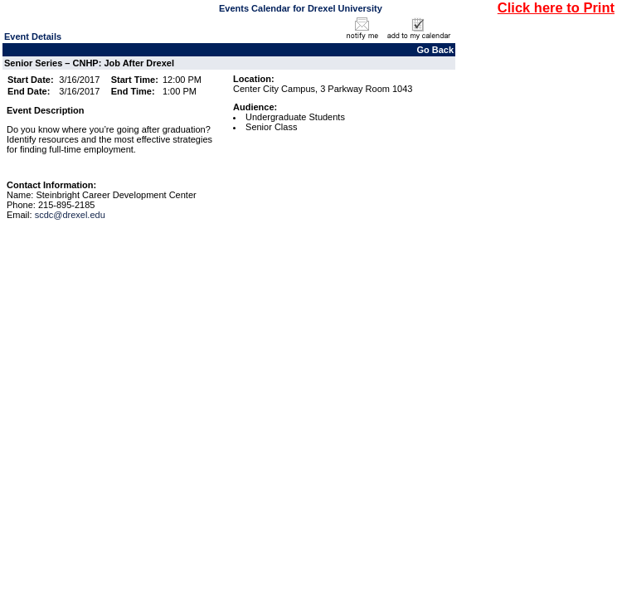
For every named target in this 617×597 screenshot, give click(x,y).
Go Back (435, 50)
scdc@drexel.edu (70, 215)
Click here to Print (556, 7)
